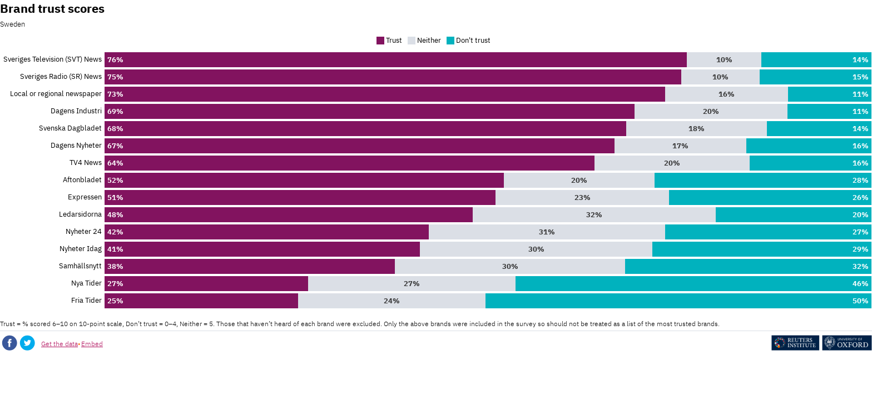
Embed (92, 343)
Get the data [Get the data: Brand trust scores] (59, 343)
